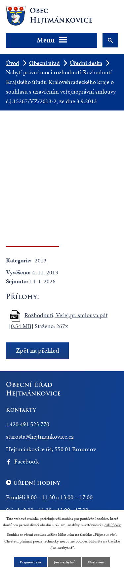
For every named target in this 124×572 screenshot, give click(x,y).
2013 (41, 260)
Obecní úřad (44, 63)
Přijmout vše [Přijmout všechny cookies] (30, 562)
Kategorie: (19, 260)
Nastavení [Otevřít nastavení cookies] (96, 562)
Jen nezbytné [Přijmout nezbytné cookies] (64, 562)
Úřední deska (86, 63)
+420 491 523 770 (27, 424)
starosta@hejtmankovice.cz (40, 436)
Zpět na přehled (37, 350)
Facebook (26, 461)
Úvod (12, 63)
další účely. (112, 525)
